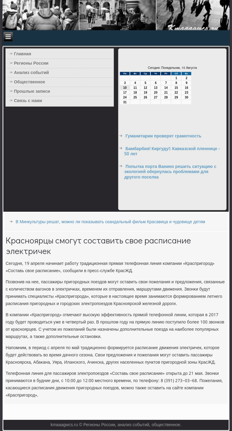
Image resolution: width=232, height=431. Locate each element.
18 (135, 92)
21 (166, 92)
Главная (22, 54)
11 (135, 87)
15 (176, 87)
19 (145, 92)
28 (166, 97)
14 (166, 87)
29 (176, 97)
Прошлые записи (32, 91)
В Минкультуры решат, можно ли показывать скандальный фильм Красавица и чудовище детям (110, 222)
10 (125, 87)
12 (145, 87)
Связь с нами (28, 101)
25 (135, 97)
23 (186, 92)
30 (186, 97)
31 (125, 102)
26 (145, 97)
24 (125, 97)
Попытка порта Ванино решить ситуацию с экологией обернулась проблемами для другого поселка (170, 172)
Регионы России (31, 63)
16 (186, 87)
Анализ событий (31, 72)
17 (125, 92)
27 (155, 97)
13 (155, 87)
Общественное (29, 82)
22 (176, 92)
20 (155, 92)
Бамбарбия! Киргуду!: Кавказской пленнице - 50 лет (172, 151)
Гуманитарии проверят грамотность (163, 136)
